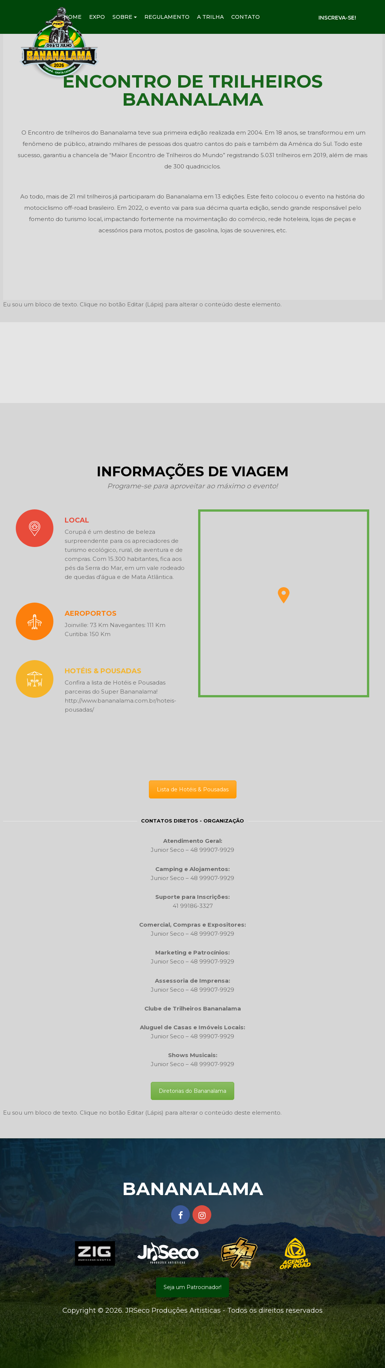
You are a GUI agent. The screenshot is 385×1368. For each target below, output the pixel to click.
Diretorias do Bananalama (192, 1091)
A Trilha (210, 17)
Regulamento (166, 17)
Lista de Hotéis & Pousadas (193, 789)
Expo (97, 17)
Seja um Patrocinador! (192, 1287)
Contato (245, 17)
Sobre (124, 17)
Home (73, 17)
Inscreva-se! (337, 17)
